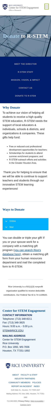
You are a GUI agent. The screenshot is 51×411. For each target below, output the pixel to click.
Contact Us (25, 88)
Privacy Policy (23, 401)
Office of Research (15, 10)
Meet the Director (25, 64)
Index (37, 386)
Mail (8, 228)
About (15, 375)
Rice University (16, 5)
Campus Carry (25, 405)
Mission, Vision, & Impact (25, 80)
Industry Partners (25, 379)
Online (10, 222)
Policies (36, 382)
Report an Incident (21, 386)
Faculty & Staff (29, 375)
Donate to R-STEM (25, 96)
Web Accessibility (37, 401)
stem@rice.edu (13, 330)
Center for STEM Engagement (24, 7)
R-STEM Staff (25, 72)
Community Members (19, 382)
